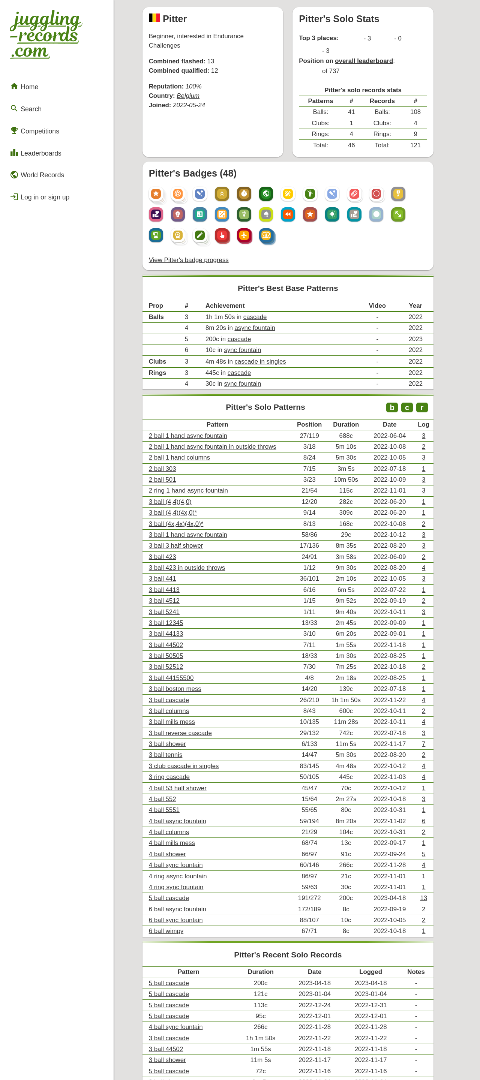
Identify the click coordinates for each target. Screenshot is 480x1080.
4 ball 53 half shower (183, 710)
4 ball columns (175, 750)
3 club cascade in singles (189, 690)
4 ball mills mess (178, 761)
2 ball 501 (169, 427)
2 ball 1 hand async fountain (193, 386)
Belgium (193, 80)
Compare (168, 1010)
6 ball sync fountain (181, 831)
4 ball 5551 (170, 730)
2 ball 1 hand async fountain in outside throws (217, 396)
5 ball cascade (175, 811)
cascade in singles (262, 317)
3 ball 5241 (170, 548)
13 (439, 811)
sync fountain (245, 306)
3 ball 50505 (172, 589)
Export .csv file (175, 1034)
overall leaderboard (372, 46)
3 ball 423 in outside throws (192, 508)
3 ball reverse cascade (186, 659)
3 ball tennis (172, 680)
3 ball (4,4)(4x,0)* (179, 457)
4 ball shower (173, 771)
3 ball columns (175, 639)
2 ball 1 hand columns (185, 406)
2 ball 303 (169, 416)
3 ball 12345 (172, 558)
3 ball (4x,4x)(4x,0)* (182, 467)
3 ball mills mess (178, 649)
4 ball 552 (169, 720)
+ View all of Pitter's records (300, 992)
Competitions (32, 118)
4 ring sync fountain (182, 801)
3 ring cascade (175, 700)
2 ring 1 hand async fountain (193, 437)
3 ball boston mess (181, 619)
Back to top (300, 1058)
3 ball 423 (169, 497)
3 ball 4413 (170, 528)
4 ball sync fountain (181, 781)
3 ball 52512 (172, 599)
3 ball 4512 (170, 538)
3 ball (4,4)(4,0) (176, 447)
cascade (257, 276)
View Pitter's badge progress (194, 222)
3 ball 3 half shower (182, 487)
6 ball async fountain (183, 821)
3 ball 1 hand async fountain (193, 477)
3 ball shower (173, 670)
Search (24, 98)
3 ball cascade (175, 629)
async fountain (257, 286)
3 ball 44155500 (177, 609)
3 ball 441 (169, 518)
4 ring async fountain (184, 791)
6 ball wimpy (172, 842)
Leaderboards (33, 138)
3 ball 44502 (172, 578)
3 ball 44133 (172, 568)
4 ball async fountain (183, 740)
